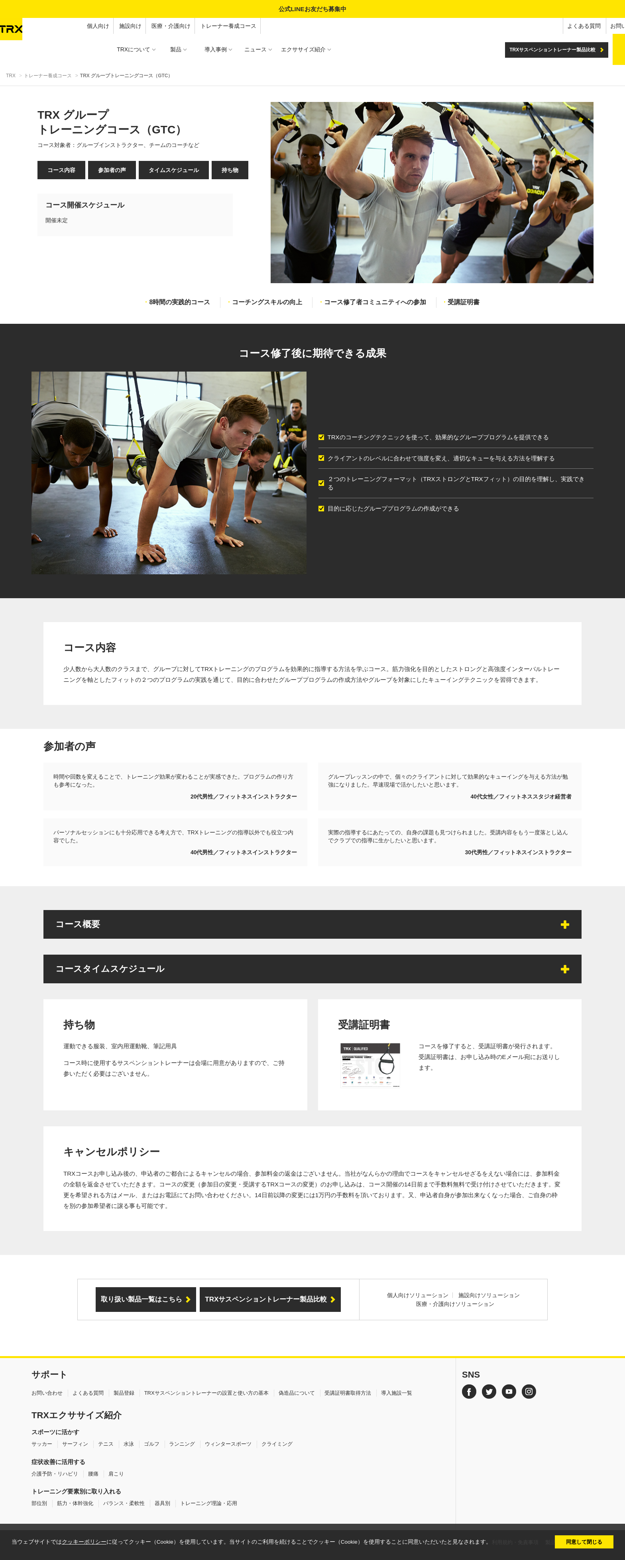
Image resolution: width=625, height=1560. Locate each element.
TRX (11, 75)
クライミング (277, 1444)
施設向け (47, 26)
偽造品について (297, 1393)
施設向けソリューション (489, 1295)
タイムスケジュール (174, 170)
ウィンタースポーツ (228, 1444)
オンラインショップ (596, 26)
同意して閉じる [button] (584, 1542)
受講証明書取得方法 (347, 1393)
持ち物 (230, 170)
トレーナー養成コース (145, 26)
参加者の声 (112, 170)
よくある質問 (500, 26)
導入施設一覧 (396, 1393)
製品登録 (124, 1393)
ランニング (182, 1444)
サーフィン (75, 1444)
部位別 (39, 1503)
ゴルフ (151, 1444)
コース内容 (61, 170)
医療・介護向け (88, 26)
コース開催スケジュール (84, 205)
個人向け (15, 26)
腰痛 (93, 1474)
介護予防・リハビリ (54, 1474)
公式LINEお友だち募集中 (312, 9)
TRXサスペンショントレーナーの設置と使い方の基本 (206, 1393)
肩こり (116, 1474)
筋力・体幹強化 (75, 1503)
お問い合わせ (544, 26)
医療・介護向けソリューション (455, 1304)
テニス (106, 1444)
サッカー (41, 1444)
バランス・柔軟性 (124, 1503)
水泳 (129, 1444)
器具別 (162, 1503)
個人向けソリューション (417, 1295)
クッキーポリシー (84, 1542)
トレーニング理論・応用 (208, 1503)
